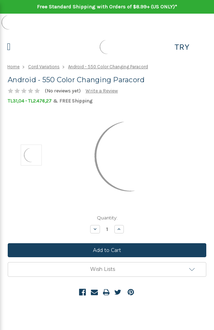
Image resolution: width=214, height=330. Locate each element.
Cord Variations (44, 66)
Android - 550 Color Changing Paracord (108, 66)
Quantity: (107, 217)
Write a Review (102, 91)
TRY (181, 47)
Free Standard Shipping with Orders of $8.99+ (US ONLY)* (107, 6)
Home (13, 66)
